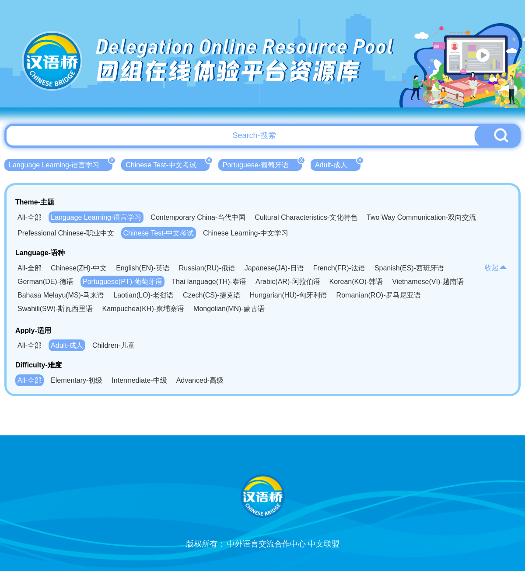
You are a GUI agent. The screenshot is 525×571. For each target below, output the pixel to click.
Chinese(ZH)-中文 (79, 268)
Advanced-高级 (200, 380)
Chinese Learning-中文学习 (245, 233)
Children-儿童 (113, 345)
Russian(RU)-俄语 (207, 268)
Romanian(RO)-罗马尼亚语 (378, 295)
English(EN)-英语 (143, 268)
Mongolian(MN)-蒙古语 (229, 308)
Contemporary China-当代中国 (197, 217)
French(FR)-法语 (339, 268)
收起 (496, 267)
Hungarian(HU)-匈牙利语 (288, 295)
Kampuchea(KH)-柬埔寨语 (143, 308)
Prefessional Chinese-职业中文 (66, 233)
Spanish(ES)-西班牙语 (409, 268)
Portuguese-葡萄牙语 (262, 164)
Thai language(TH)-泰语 (209, 281)
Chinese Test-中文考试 (168, 164)
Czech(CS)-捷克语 (212, 295)
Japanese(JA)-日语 (274, 268)
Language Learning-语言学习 (60, 164)
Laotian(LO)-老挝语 (143, 295)
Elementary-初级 (76, 380)
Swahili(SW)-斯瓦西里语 (55, 308)
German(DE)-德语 (46, 281)
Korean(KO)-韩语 (356, 281)
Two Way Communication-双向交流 (421, 217)
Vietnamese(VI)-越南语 (427, 281)
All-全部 (30, 217)
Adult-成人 (337, 164)
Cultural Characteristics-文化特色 (306, 217)
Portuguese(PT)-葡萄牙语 (122, 281)
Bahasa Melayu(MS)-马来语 (61, 295)
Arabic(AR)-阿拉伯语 (288, 281)
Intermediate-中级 (139, 380)
